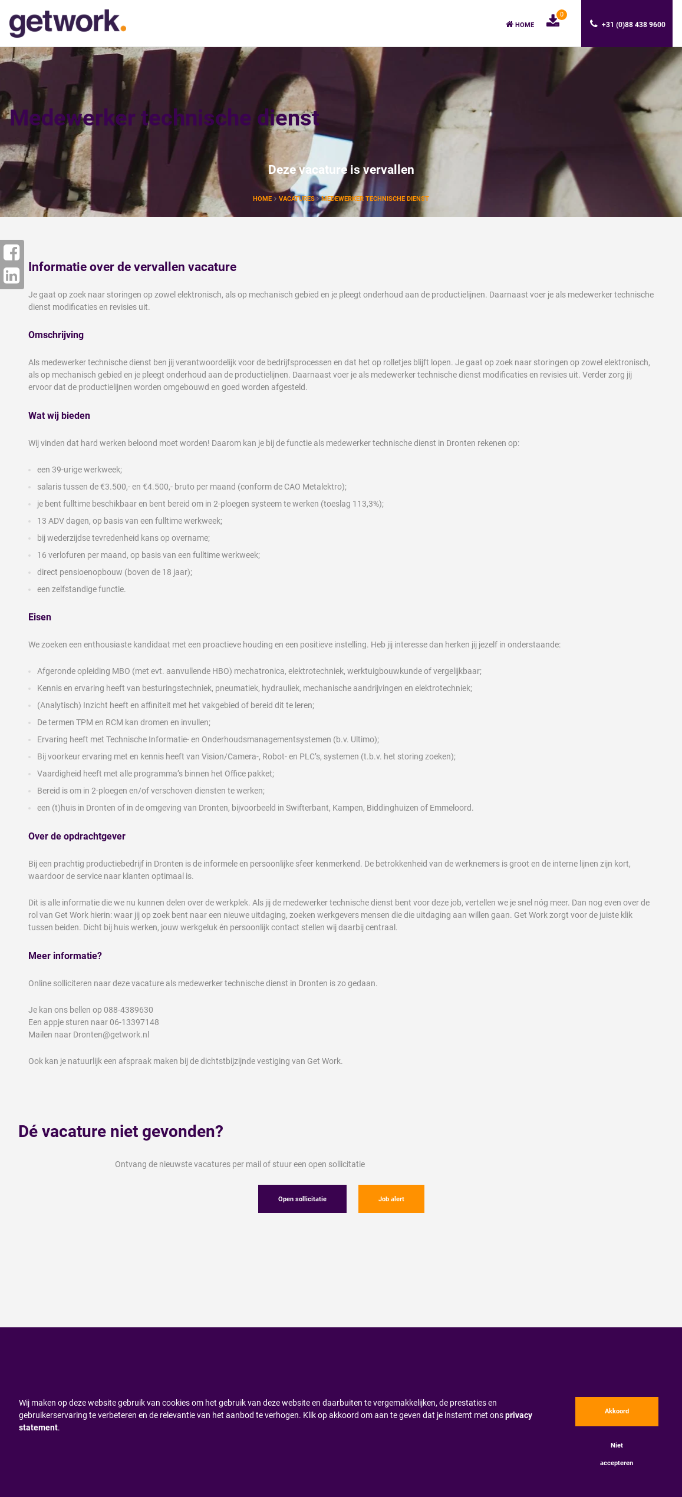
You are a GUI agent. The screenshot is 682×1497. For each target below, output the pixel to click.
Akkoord (617, 1411)
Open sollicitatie (302, 1199)
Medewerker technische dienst (375, 199)
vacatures (298, 199)
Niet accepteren (616, 1454)
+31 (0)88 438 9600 (627, 24)
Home (520, 24)
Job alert (391, 1199)
